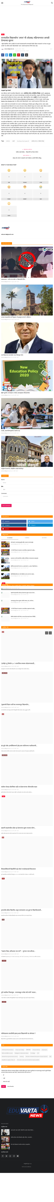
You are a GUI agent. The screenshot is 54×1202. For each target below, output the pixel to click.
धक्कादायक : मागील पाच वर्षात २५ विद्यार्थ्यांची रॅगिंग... (13, 279)
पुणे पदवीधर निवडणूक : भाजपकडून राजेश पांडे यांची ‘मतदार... (19, 1021)
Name (3, 479)
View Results (10, 1115)
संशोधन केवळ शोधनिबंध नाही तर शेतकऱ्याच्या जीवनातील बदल (19, 816)
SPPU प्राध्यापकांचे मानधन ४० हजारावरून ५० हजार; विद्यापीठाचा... (24, 566)
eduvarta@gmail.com (7, 49)
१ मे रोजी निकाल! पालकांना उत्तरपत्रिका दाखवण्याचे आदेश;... (23, 550)
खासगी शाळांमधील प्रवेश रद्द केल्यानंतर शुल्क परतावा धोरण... (23, 621)
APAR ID (8, 141)
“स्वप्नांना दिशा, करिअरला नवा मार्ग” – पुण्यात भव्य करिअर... (18, 980)
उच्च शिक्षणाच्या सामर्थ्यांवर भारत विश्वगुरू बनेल (12, 355)
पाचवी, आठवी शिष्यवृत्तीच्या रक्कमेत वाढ (10, 430)
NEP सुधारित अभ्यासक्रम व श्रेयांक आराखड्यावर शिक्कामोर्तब (15, 393)
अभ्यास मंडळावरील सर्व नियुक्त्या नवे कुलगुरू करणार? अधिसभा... (16, 317)
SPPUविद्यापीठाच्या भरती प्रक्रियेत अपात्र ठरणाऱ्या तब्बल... (23, 574)
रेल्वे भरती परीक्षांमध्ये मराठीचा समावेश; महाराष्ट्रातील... (21, 1173)
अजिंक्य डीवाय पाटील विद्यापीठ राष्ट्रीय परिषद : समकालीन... (22, 1166)
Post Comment (6, 505)
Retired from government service (10, 1085)
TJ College (32, 1082)
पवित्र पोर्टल (28, 1078)
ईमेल (2, 486)
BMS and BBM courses (7, 1082)
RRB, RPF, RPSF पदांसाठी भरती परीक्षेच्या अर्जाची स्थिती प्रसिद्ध (27, 158)
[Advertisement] (27, 14)
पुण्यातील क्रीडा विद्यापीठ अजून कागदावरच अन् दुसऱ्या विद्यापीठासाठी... (21, 939)
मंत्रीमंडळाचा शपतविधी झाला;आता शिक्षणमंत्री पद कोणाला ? (18, 1062)
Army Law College (20, 1078)
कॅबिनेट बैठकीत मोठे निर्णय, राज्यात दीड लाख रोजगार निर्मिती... (23, 645)
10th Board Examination (7, 1078)
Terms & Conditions (26, 1195)
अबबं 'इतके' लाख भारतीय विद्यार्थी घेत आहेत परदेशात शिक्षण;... (22, 1159)
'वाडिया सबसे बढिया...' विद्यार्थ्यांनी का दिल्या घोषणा (27, 152)
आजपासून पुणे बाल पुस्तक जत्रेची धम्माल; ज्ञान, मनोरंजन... (22, 629)
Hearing (22, 1085)
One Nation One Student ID (23, 141)
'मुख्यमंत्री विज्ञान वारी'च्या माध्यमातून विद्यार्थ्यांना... (15, 734)
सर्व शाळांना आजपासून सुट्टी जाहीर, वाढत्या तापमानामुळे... (22, 542)
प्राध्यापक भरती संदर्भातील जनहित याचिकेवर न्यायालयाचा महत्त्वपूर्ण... (25, 558)
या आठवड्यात (9, 537)
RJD (50, 1085)
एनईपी (13, 141)
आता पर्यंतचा (44, 537)
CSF (38, 1082)
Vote (3, 1115)
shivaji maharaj (36, 1078)
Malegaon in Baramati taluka (21, 1082)
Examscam (44, 1078)
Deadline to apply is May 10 (8, 1089)
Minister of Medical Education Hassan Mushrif (36, 1085)
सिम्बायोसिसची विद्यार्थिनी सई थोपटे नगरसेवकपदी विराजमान (18, 898)
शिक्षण (3, 34)
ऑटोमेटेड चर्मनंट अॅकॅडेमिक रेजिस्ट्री (37, 141)
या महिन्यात (27, 537)
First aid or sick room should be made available (28, 1089)
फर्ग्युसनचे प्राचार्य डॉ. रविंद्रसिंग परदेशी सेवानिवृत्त (12, 468)
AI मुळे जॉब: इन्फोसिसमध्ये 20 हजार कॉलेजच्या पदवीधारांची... (19, 775)
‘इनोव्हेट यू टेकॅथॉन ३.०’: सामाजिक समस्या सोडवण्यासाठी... (18, 692)
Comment (4, 493)
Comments (5, 476)
